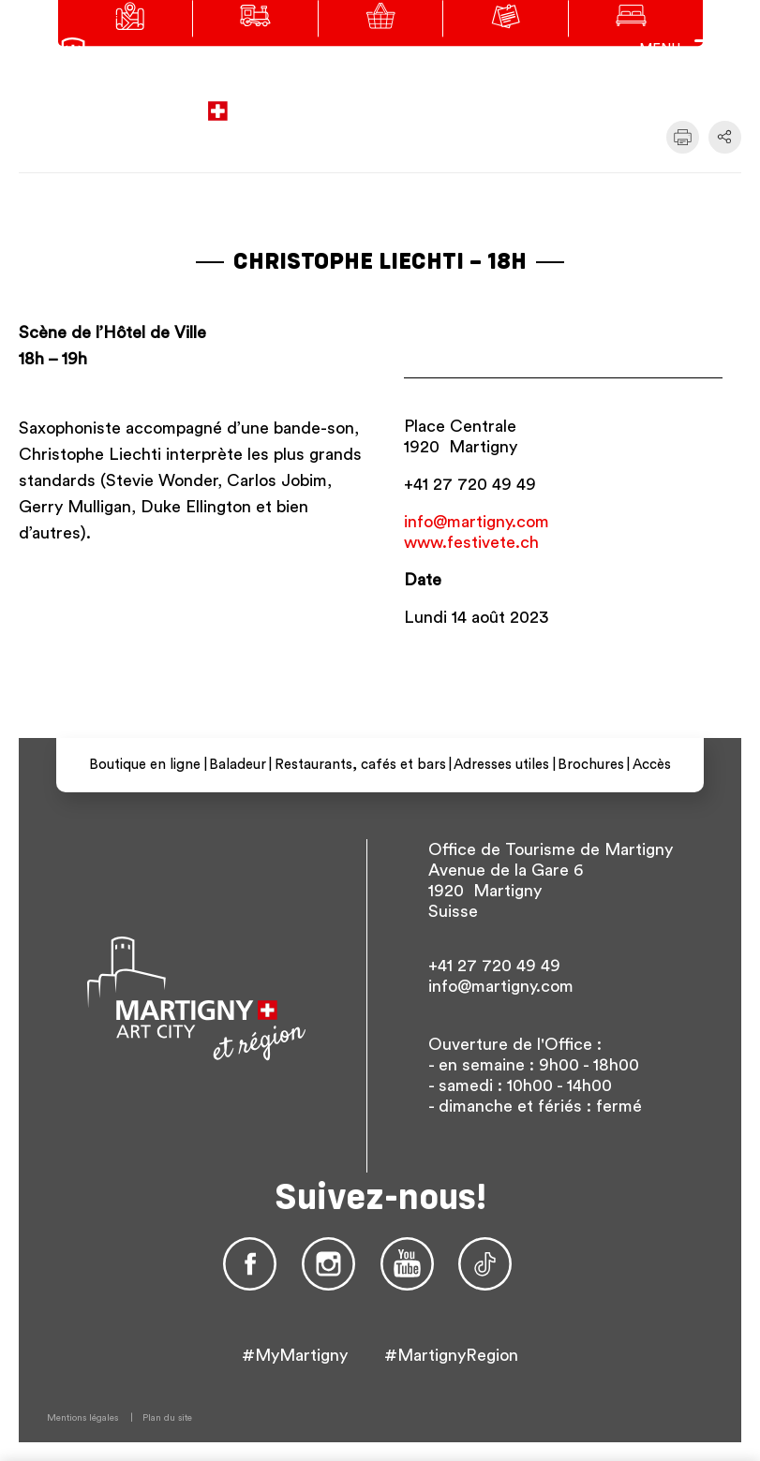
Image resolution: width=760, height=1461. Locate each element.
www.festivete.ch (471, 542)
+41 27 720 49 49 (470, 484)
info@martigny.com (476, 521)
